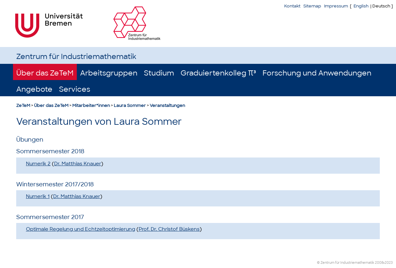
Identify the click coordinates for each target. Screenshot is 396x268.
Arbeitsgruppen (108, 73)
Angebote (34, 89)
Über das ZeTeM (45, 73)
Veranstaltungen (167, 105)
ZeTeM (23, 105)
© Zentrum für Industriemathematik (345, 263)
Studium (159, 73)
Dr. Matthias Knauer (77, 163)
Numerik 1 (38, 196)
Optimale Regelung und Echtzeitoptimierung (80, 229)
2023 (389, 263)
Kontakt (292, 6)
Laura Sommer (130, 105)
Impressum (336, 6)
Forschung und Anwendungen (316, 73)
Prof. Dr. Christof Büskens (169, 229)
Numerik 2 (38, 163)
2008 (379, 263)
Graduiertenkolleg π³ (218, 73)
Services (74, 89)
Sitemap (312, 6)
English (361, 6)
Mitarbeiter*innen (91, 105)
